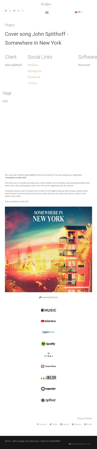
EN (77, 12)
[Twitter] (10, 10)
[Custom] (23, 10)
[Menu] (46, 12)
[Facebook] (6, 10)
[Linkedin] (14, 10)
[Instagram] (18, 10)
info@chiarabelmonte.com (81, 444)
